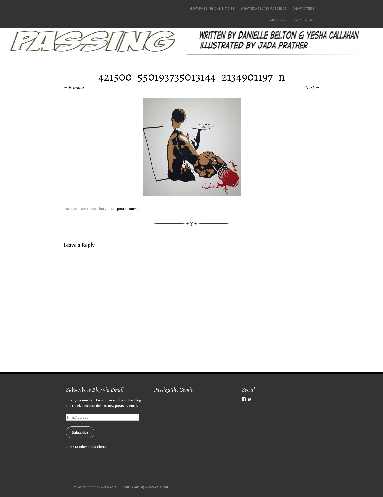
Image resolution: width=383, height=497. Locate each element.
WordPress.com (157, 487)
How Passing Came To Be (212, 8)
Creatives (279, 19)
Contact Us (304, 19)
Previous (74, 87)
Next (313, 87)
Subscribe (80, 432)
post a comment (129, 208)
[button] (192, 147)
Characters (304, 8)
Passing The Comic (173, 390)
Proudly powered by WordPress (93, 487)
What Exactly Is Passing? (264, 8)
